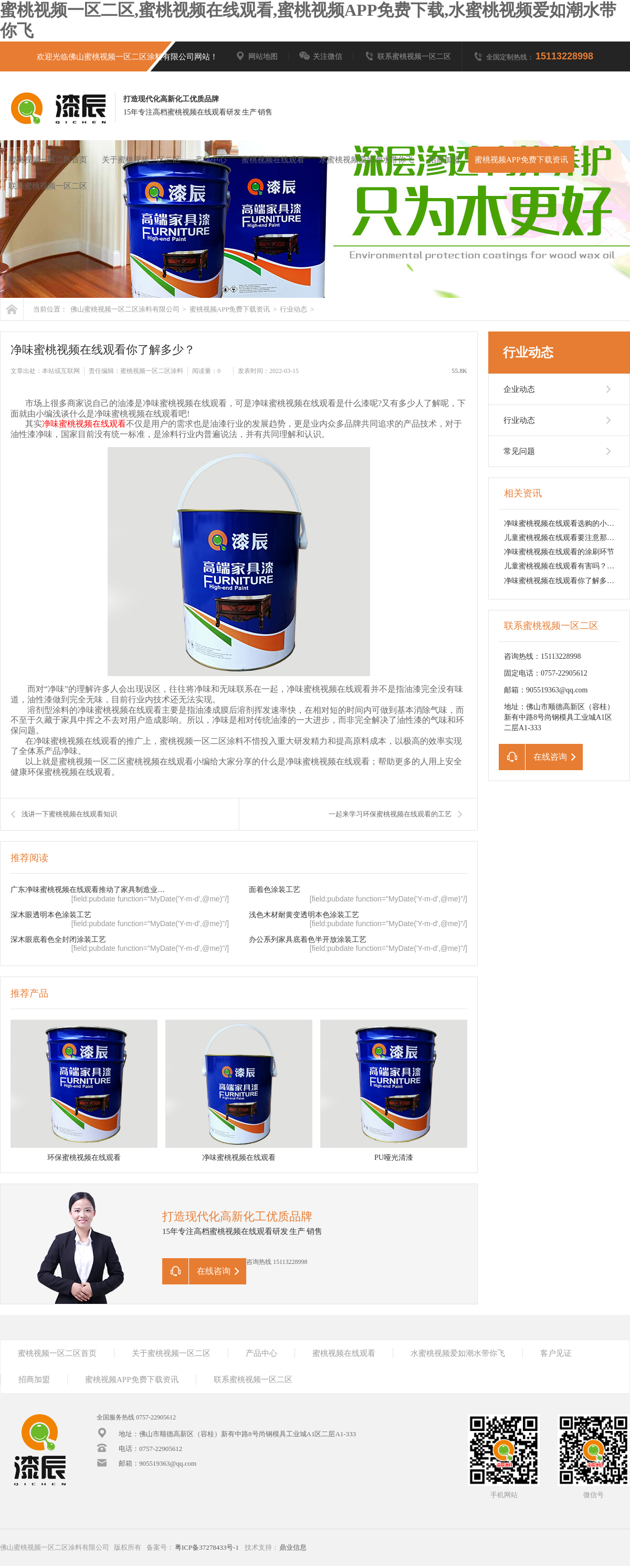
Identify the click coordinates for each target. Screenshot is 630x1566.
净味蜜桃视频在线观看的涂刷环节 (559, 552)
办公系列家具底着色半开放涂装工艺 (307, 939)
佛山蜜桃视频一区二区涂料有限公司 (125, 309)
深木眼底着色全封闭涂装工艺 (58, 939)
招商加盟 (444, 159)
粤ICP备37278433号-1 (207, 1547)
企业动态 (519, 389)
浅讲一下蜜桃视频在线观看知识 (69, 814)
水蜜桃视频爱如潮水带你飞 (366, 159)
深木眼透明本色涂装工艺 (50, 915)
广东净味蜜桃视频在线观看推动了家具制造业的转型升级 (89, 890)
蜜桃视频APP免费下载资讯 (521, 159)
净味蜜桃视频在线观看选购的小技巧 (563, 523)
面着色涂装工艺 (274, 890)
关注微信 (320, 56)
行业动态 (293, 309)
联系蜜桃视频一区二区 (407, 56)
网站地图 (256, 56)
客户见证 (556, 1353)
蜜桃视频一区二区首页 (47, 159)
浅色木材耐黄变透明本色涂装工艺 (304, 915)
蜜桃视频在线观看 (273, 159)
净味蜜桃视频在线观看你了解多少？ (563, 581)
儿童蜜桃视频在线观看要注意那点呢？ (566, 538)
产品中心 (211, 159)
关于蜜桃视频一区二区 (141, 159)
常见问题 (519, 451)
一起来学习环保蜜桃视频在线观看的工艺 (390, 814)
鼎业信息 (293, 1547)
